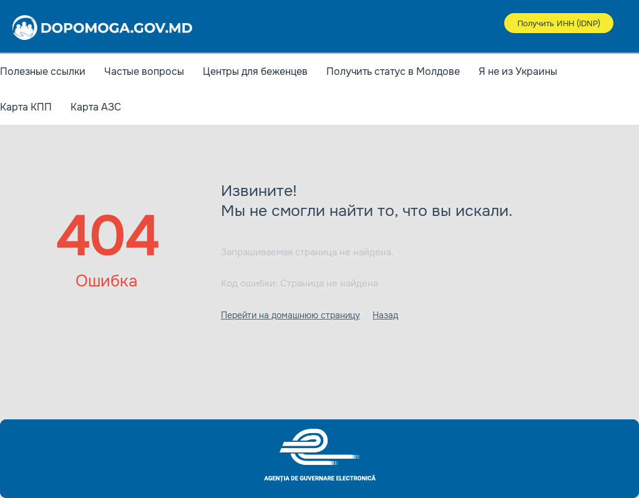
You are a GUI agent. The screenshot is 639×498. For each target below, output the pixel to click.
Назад (385, 315)
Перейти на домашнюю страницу (290, 315)
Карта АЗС (96, 107)
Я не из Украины (518, 71)
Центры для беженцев (255, 71)
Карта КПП (26, 107)
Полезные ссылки (42, 71)
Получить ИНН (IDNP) (558, 23)
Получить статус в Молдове (393, 71)
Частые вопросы (144, 71)
